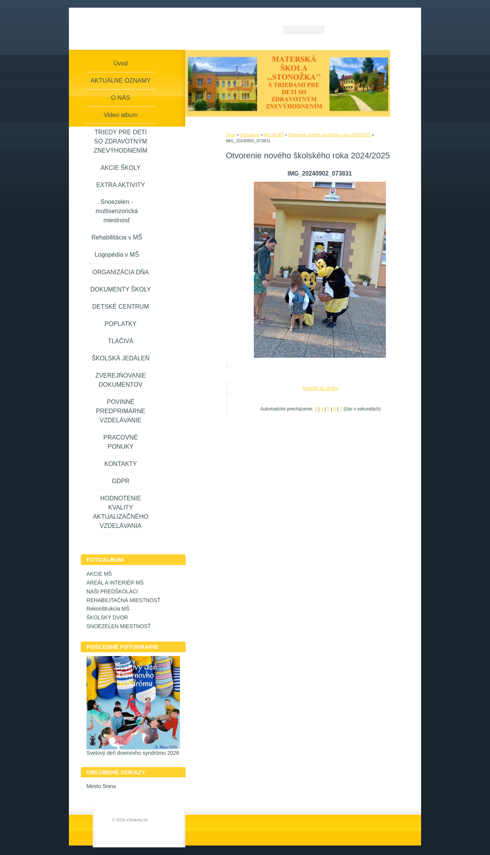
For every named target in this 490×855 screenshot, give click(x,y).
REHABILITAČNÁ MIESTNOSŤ (123, 600)
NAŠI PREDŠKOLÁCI (112, 591)
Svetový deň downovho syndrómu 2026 (133, 753)
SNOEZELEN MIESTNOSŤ (119, 626)
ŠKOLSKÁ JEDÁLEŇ (120, 358)
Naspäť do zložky (320, 388)
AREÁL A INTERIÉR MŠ (115, 583)
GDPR (120, 481)
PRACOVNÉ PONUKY (120, 442)
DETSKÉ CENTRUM (120, 306)
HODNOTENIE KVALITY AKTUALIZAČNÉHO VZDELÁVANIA (121, 512)
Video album (121, 115)
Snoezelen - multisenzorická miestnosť (117, 211)
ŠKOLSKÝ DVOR (107, 617)
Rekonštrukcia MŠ (108, 609)
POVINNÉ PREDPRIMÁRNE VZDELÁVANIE (120, 411)
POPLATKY (120, 324)
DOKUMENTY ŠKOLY (120, 289)
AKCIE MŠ (274, 134)
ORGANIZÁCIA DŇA (120, 272)
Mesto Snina (101, 786)
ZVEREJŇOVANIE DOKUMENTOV (120, 380)
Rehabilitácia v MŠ (116, 237)
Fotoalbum (250, 134)
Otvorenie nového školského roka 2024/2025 (329, 134)
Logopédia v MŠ (117, 254)
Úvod (230, 134)
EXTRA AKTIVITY (120, 185)
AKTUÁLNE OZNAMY (120, 80)
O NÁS (120, 97)
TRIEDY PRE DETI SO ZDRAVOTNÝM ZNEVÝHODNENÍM (120, 141)
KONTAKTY (120, 464)
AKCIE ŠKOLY (121, 167)
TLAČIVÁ (121, 341)
